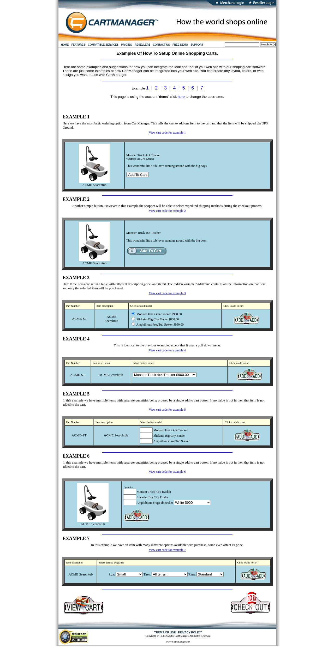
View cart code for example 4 (167, 350)
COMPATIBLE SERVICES (103, 44)
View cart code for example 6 (167, 471)
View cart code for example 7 (167, 550)
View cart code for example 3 (167, 293)
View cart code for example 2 (167, 211)
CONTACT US (161, 44)
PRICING (126, 44)
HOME (65, 44)
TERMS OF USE (165, 632)
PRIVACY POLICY (190, 632)
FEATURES (78, 44)
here (181, 97)
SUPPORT (196, 44)
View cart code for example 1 (167, 132)
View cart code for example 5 (167, 409)
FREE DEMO (180, 44)
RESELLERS (142, 44)
